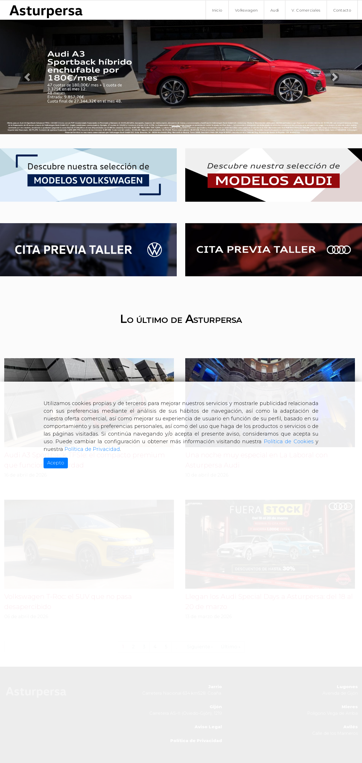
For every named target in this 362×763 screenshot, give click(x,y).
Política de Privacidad (92, 449)
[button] (27, 77)
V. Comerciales (306, 10)
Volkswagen (246, 10)
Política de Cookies (289, 441)
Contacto (342, 10)
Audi (274, 10)
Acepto (55, 463)
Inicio (217, 10)
